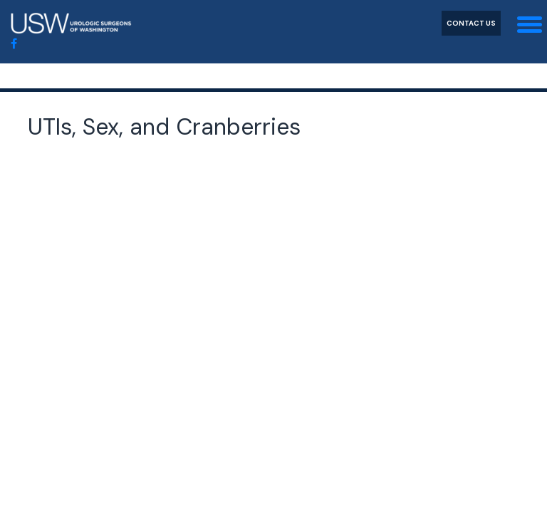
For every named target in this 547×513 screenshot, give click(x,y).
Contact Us (471, 23)
